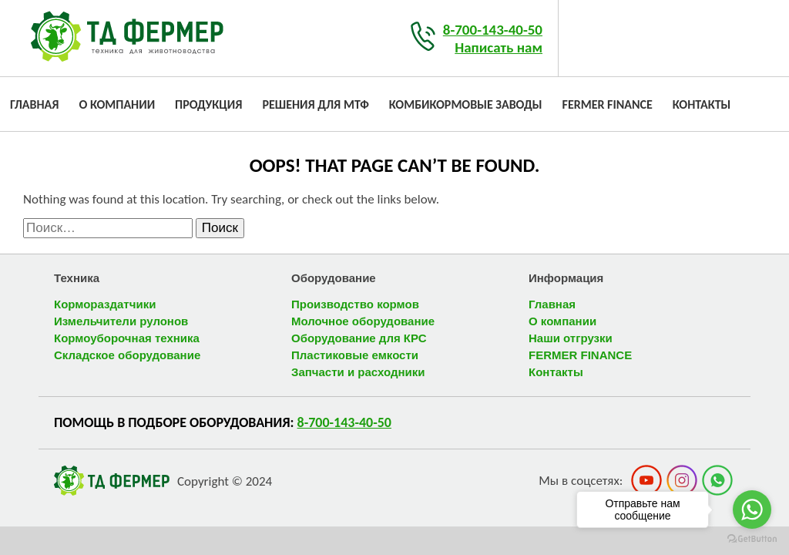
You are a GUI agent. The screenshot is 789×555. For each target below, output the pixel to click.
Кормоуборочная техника (127, 338)
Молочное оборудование (363, 321)
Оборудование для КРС (358, 338)
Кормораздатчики (105, 304)
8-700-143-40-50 (492, 30)
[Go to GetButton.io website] (752, 539)
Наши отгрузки (571, 338)
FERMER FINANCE (607, 104)
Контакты (702, 104)
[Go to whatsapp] (752, 509)
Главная (34, 104)
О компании (117, 104)
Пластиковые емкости (354, 355)
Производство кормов (355, 304)
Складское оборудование (127, 355)
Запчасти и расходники (358, 371)
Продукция (208, 104)
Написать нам (498, 47)
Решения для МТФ (315, 104)
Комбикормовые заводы (465, 104)
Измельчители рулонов (121, 321)
